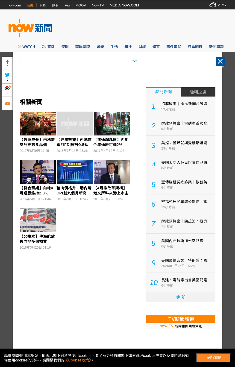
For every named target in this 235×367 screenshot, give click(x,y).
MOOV (81, 5)
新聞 (30, 5)
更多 (181, 297)
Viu (67, 5)
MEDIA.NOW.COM (124, 5)
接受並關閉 (213, 358)
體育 (55, 5)
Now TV (98, 5)
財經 (42, 5)
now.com (14, 5)
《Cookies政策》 (78, 360)
